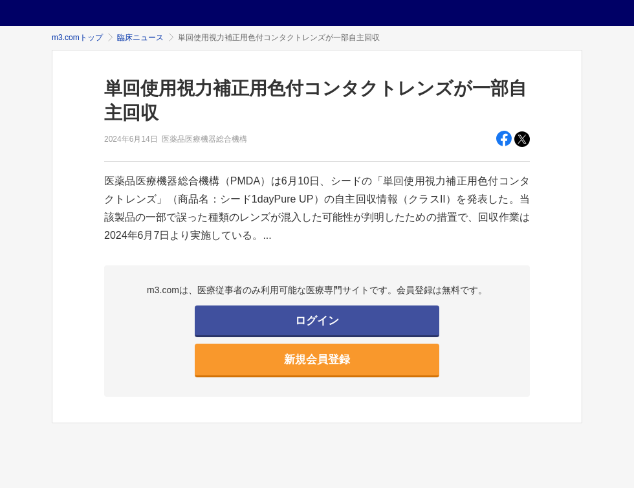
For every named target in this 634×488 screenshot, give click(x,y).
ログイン (317, 321)
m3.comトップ (77, 37)
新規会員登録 (317, 359)
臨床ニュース (140, 37)
